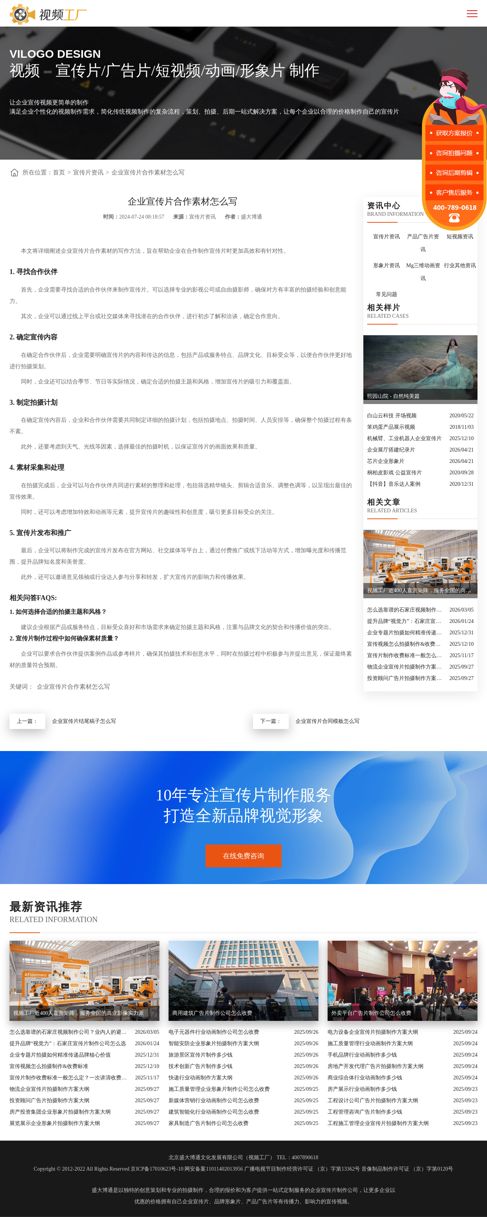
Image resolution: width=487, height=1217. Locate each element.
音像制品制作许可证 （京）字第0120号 (407, 1169)
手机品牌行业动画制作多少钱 (362, 1055)
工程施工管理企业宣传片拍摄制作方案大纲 (378, 1123)
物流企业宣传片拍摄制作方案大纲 (406, 667)
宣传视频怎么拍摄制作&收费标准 (406, 644)
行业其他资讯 (460, 265)
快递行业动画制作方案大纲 (200, 1078)
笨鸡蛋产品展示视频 (391, 427)
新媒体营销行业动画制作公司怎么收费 (214, 1100)
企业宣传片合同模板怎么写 (328, 721)
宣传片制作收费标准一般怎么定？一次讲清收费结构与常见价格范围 (406, 655)
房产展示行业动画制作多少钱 (362, 1089)
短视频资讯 (460, 236)
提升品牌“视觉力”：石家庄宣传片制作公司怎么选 (406, 621)
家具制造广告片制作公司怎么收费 (208, 1123)
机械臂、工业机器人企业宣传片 (404, 438)
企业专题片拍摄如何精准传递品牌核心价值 (406, 632)
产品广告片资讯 (423, 243)
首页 (59, 172)
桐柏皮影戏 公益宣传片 (394, 472)
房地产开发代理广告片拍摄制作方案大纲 (375, 1066)
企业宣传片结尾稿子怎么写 (84, 721)
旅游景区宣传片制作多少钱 (200, 1055)
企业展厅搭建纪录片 (391, 450)
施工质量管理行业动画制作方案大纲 (370, 1043)
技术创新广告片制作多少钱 (200, 1066)
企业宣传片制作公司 (334, 1190)
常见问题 (386, 294)
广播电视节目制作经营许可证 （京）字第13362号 (302, 1169)
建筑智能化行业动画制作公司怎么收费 (214, 1112)
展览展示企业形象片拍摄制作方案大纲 (55, 1123)
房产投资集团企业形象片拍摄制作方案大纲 (60, 1112)
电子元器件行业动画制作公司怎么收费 (214, 1032)
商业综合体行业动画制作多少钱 (365, 1078)
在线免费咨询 (243, 856)
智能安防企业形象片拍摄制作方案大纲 (214, 1043)
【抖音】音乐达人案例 (393, 484)
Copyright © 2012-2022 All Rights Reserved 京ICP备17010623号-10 (108, 1169)
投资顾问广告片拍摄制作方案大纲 (406, 678)
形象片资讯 (386, 265)
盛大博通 (102, 1190)
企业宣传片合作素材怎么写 (148, 172)
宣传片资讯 (88, 172)
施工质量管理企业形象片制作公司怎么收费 (219, 1089)
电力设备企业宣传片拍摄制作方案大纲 (373, 1032)
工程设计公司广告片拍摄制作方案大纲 (373, 1100)
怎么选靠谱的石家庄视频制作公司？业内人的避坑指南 (406, 610)
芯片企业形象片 (385, 461)
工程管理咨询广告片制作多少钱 (365, 1112)
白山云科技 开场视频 (392, 415)
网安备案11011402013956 (214, 1169)
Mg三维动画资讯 (423, 272)
